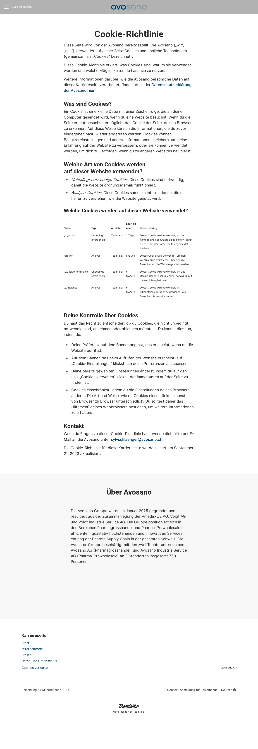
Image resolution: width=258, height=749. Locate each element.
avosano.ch (228, 667)
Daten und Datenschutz (40, 661)
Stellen (27, 655)
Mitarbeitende (32, 649)
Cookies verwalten (36, 668)
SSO (67, 690)
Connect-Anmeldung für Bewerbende (192, 690)
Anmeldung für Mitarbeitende (41, 690)
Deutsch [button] (228, 690)
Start (25, 643)
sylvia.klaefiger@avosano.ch (136, 439)
